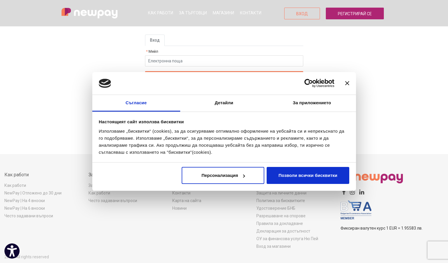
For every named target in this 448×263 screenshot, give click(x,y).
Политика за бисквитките (280, 200)
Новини (179, 208)
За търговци (193, 13)
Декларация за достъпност (283, 231)
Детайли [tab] (224, 102)
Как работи (160, 13)
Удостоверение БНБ (275, 208)
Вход (302, 13)
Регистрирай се (355, 13)
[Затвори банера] (347, 83)
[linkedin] (361, 192)
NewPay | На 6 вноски (24, 208)
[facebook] (343, 192)
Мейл (153, 51)
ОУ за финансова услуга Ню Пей (287, 238)
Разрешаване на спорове (281, 216)
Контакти (250, 13)
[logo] (89, 13)
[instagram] (352, 192)
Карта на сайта (186, 200)
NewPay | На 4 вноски (24, 200)
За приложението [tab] (312, 102)
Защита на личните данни (281, 193)
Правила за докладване (279, 223)
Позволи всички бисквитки (308, 175)
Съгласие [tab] (136, 102)
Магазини (223, 13)
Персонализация (223, 175)
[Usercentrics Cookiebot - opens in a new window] (308, 83)
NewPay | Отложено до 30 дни (33, 193)
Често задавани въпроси (28, 216)
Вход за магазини (273, 246)
